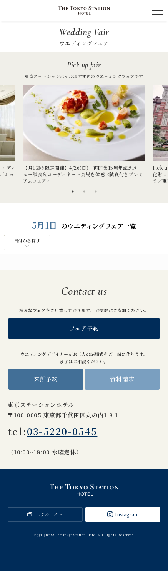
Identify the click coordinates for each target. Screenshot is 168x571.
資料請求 (122, 379)
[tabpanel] (84, 134)
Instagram (127, 514)
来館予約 (46, 379)
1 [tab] (73, 191)
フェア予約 (84, 328)
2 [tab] (84, 191)
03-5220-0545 (62, 431)
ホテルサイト (49, 514)
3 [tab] (96, 191)
